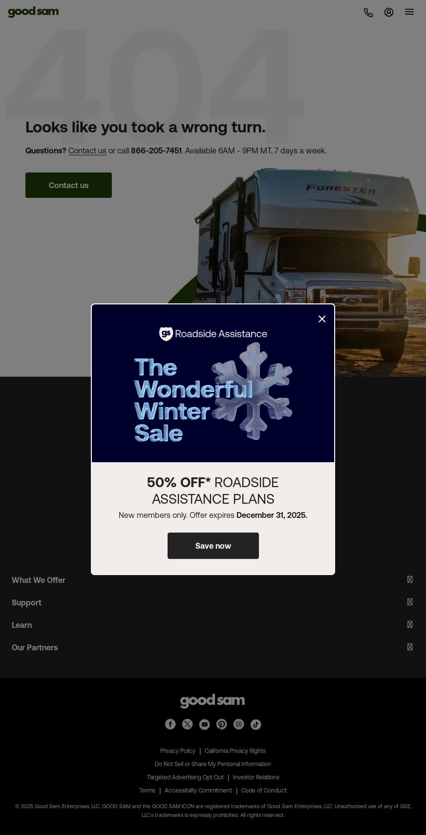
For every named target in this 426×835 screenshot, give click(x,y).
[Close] (322, 319)
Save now (213, 545)
